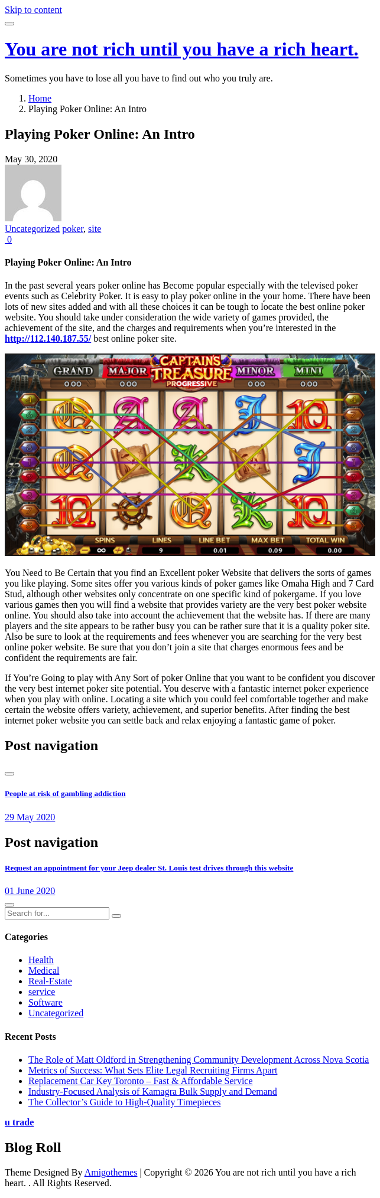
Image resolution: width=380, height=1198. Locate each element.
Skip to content (33, 10)
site (94, 229)
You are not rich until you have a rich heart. (182, 49)
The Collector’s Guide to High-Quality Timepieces (124, 1102)
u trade (19, 1122)
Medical (43, 970)
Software (45, 1002)
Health (41, 960)
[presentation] (9, 773)
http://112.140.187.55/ (48, 338)
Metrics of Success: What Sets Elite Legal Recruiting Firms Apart (152, 1070)
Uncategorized (32, 229)
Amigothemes (111, 1172)
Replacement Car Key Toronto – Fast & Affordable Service (140, 1081)
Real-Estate (50, 981)
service (41, 992)
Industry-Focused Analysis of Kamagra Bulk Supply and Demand (152, 1091)
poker (72, 229)
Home (39, 98)
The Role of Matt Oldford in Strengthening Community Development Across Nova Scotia (198, 1060)
